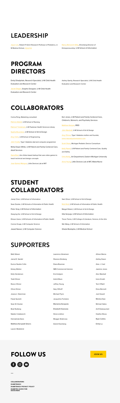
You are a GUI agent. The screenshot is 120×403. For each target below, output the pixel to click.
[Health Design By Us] (19, 364)
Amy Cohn (15, 137)
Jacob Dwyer (16, 88)
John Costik (15, 142)
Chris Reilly (66, 156)
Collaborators (17, 382)
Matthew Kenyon (68, 125)
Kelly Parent (66, 148)
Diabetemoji (16, 384)
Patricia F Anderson (18, 127)
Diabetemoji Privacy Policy (23, 387)
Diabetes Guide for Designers (19, 390)
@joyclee (28, 48)
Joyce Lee (15, 45)
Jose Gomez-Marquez (19, 163)
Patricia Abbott (16, 122)
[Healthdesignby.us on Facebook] (13, 364)
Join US (98, 354)
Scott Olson (66, 143)
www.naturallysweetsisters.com (73, 138)
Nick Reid (65, 204)
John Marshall (67, 130)
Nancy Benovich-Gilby (70, 45)
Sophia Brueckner (17, 132)
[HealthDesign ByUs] (26, 364)
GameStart (15, 155)
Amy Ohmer (66, 135)
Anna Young (66, 162)
